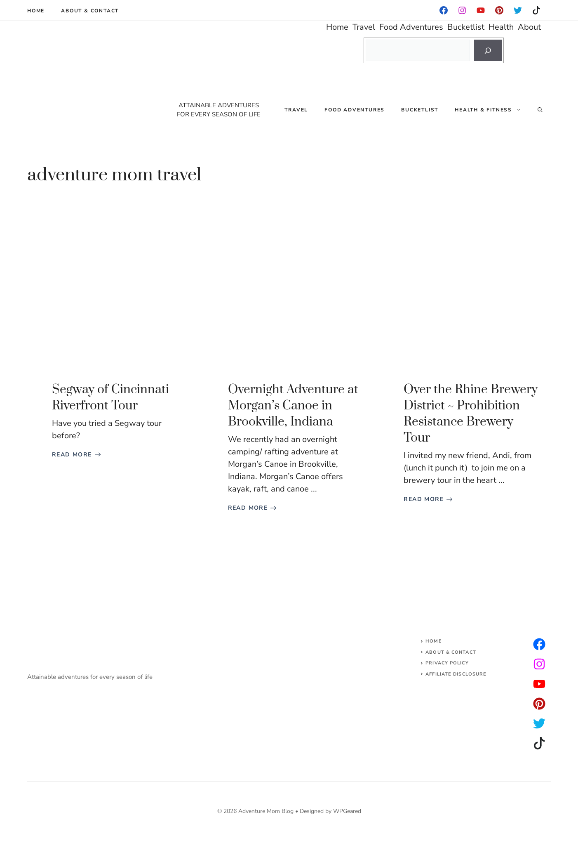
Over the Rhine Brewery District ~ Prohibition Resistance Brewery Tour (471, 414)
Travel (296, 109)
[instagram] (499, 10)
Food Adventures (354, 109)
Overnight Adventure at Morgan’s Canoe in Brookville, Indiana (293, 406)
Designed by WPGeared (330, 811)
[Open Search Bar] (540, 109)
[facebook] (443, 10)
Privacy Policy (446, 663)
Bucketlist (419, 109)
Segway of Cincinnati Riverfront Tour (110, 398)
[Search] (488, 50)
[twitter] (539, 664)
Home (36, 10)
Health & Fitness (492, 109)
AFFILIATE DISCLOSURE (455, 674)
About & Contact (90, 10)
